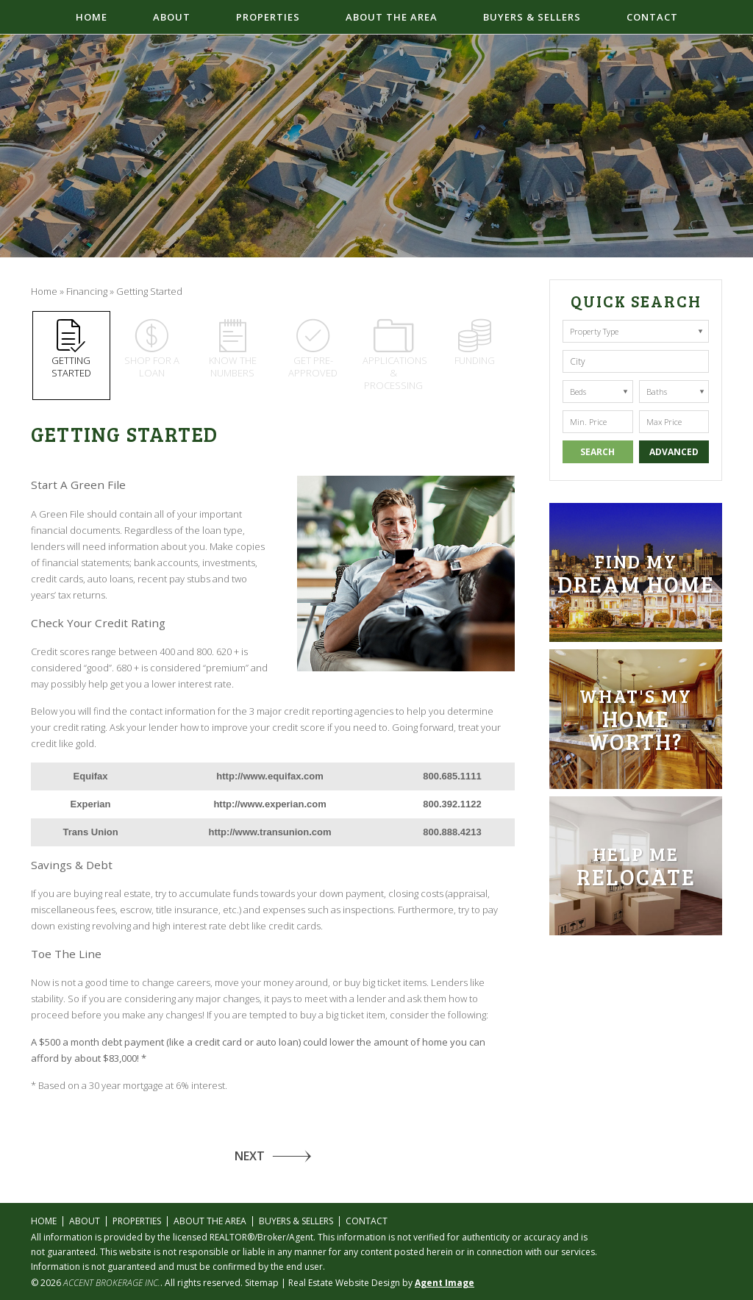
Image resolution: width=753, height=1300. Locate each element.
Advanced (674, 452)
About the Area (392, 17)
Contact (652, 17)
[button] (636, 361)
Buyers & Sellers (532, 17)
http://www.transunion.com (270, 832)
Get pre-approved (313, 349)
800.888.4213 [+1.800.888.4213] (452, 832)
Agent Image (444, 1282)
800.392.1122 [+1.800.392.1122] (452, 804)
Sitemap (262, 1282)
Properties (268, 17)
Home (91, 17)
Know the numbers (232, 349)
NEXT (250, 1156)
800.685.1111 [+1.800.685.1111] (452, 776)
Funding (474, 343)
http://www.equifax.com (269, 776)
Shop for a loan (151, 349)
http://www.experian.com (269, 804)
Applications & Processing (395, 355)
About (171, 17)
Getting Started (71, 349)
